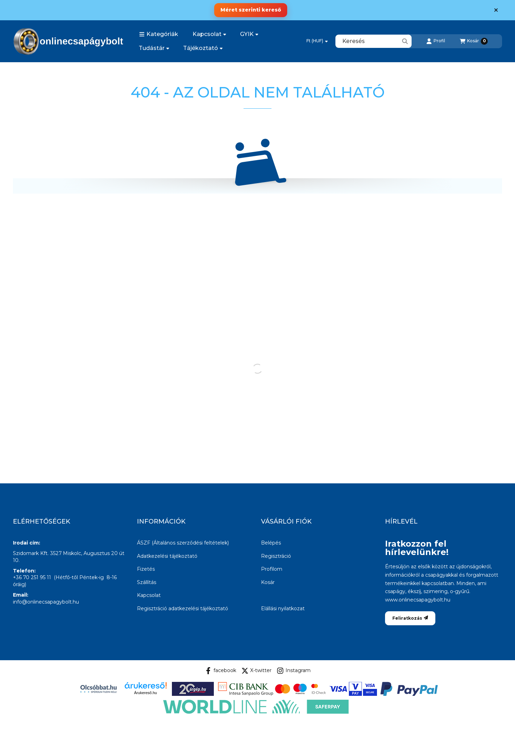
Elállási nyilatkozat (283, 608)
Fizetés (146, 569)
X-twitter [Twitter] (256, 670)
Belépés (271, 543)
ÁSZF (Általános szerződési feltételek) (183, 543)
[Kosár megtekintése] (473, 41)
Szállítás (146, 582)
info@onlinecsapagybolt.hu (46, 602)
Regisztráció (276, 556)
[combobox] (373, 41)
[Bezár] (496, 10)
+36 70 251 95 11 (32, 577)
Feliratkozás (410, 618)
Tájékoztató (203, 48)
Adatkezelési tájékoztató (167, 556)
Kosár (268, 582)
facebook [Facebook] (220, 670)
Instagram (294, 670)
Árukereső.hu (145, 693)
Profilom (271, 569)
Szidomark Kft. (31, 553)
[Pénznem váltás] (317, 41)
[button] (159, 34)
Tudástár (154, 48)
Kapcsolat (209, 34)
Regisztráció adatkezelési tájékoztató (182, 608)
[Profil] (435, 41)
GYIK (249, 34)
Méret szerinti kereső (250, 10)
